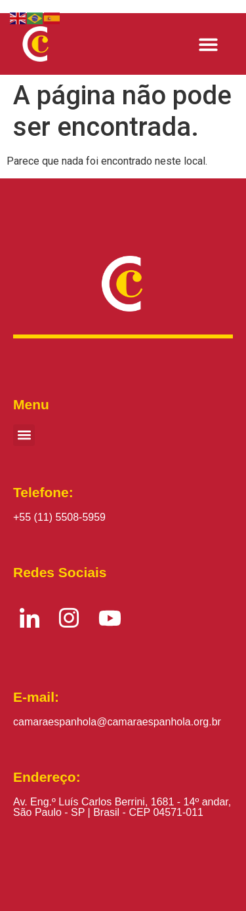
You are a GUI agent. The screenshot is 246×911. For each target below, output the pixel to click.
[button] (209, 44)
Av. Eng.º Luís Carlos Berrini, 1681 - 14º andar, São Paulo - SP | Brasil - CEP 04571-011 (122, 807)
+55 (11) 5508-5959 (59, 517)
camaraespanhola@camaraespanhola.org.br (117, 721)
